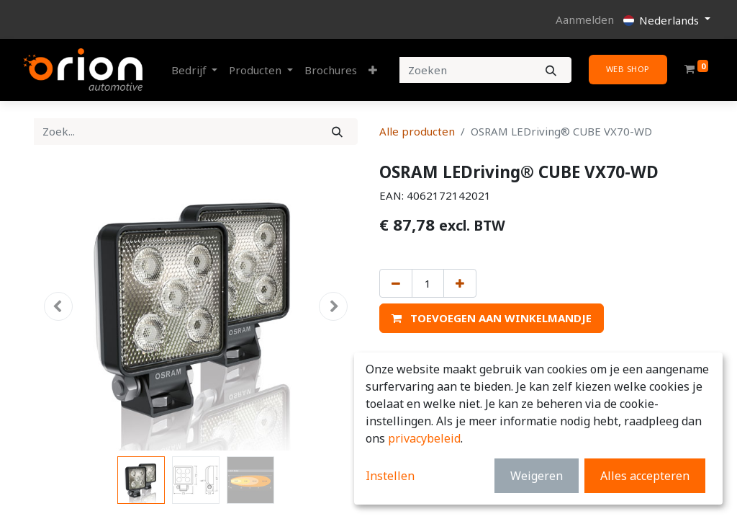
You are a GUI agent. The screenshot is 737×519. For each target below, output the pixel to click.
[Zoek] (337, 131)
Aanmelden (585, 19)
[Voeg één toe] (459, 283)
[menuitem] (331, 70)
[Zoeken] (550, 70)
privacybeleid (424, 438)
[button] (373, 70)
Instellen (390, 476)
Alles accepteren (644, 476)
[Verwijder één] (395, 283)
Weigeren (536, 476)
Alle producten (417, 131)
